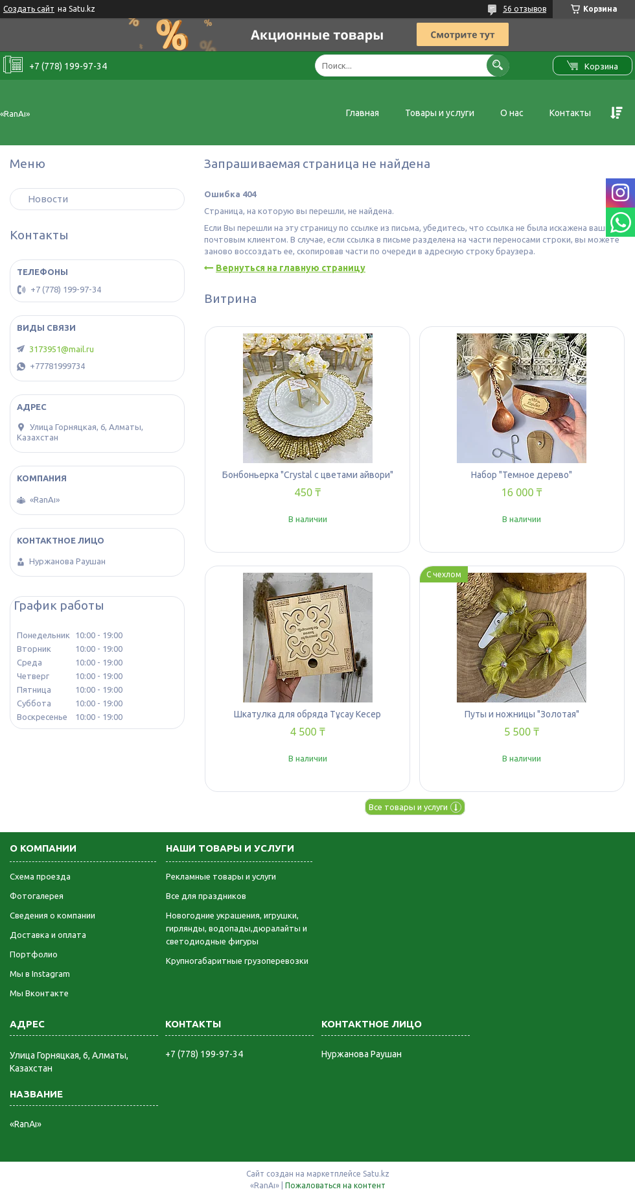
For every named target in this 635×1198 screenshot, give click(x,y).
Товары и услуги (439, 113)
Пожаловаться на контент (335, 1185)
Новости (48, 198)
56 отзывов (524, 9)
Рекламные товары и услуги (221, 876)
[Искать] (498, 65)
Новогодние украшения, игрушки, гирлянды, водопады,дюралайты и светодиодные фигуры (236, 928)
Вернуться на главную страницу (290, 268)
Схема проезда (40, 876)
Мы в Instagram (40, 973)
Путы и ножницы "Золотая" (522, 714)
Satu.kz (376, 1173)
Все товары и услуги (408, 806)
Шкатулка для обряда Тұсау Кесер (307, 714)
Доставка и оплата (48, 934)
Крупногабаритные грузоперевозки (237, 960)
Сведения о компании (52, 915)
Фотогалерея (37, 895)
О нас (512, 113)
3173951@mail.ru (61, 348)
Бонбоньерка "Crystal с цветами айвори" (307, 475)
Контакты (570, 113)
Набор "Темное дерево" (521, 475)
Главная (362, 113)
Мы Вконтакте (39, 993)
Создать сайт (28, 9)
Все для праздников (206, 895)
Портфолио (34, 954)
